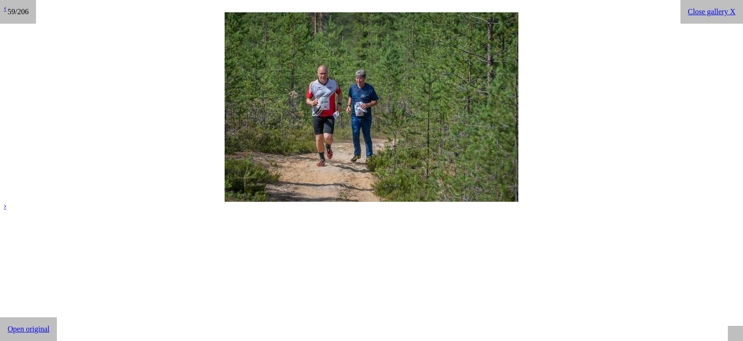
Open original (28, 329)
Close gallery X (711, 12)
